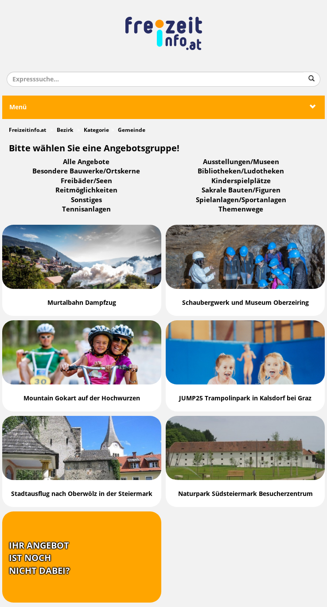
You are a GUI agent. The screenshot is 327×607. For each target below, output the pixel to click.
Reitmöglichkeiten (86, 190)
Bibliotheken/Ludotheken (241, 171)
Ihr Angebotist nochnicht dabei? (39, 558)
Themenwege (240, 209)
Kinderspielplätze (241, 181)
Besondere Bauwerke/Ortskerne (86, 171)
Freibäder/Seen (86, 181)
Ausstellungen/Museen (241, 162)
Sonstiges (86, 200)
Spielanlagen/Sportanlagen (241, 200)
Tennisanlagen (86, 209)
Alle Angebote (86, 162)
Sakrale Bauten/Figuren (241, 190)
